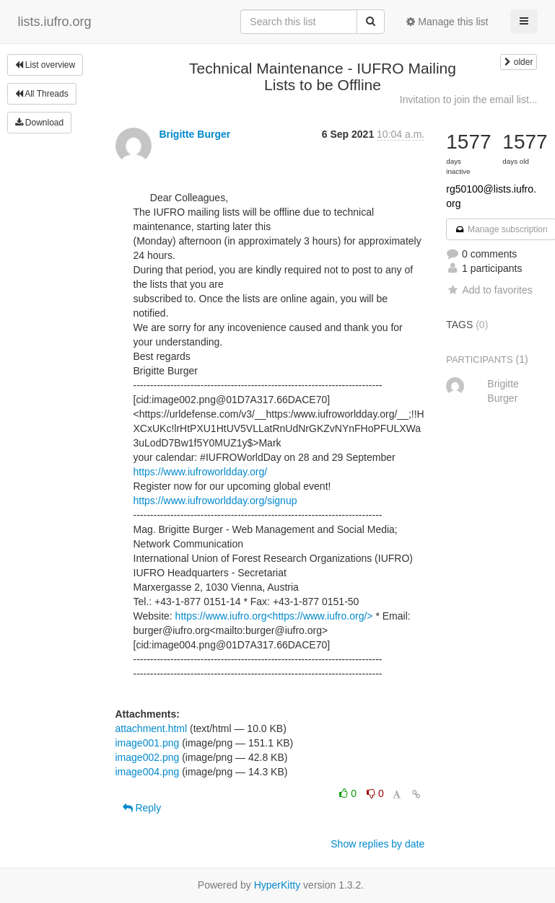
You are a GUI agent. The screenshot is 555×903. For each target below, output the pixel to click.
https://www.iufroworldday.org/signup (215, 500)
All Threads (42, 94)
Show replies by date (377, 844)
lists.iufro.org (55, 21)
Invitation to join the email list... (469, 99)
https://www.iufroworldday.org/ (201, 471)
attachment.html (151, 728)
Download (39, 123)
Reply (142, 808)
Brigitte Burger (194, 134)
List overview (45, 65)
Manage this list (447, 21)
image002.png (147, 757)
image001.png (147, 743)
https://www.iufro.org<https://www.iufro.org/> (274, 616)
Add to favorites (489, 290)
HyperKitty (277, 885)
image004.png (147, 772)
